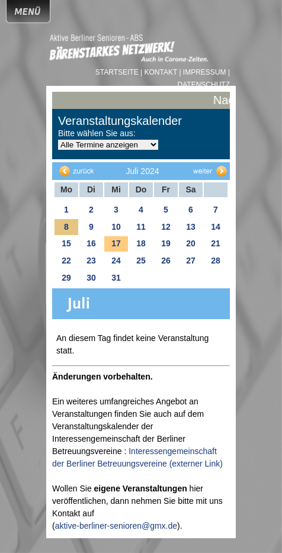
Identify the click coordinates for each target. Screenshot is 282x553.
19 (166, 243)
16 (91, 243)
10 (116, 227)
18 (141, 243)
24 (116, 260)
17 (116, 243)
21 (215, 243)
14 (215, 227)
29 (66, 277)
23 (91, 260)
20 (191, 243)
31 (116, 277)
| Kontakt (159, 72)
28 (215, 260)
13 (191, 227)
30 (91, 277)
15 (66, 243)
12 (166, 227)
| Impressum (202, 72)
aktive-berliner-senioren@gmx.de (116, 526)
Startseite (117, 72)
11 (141, 227)
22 (66, 260)
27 (191, 260)
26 (166, 260)
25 (141, 260)
